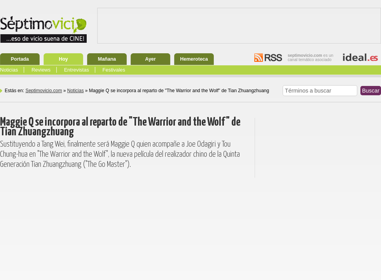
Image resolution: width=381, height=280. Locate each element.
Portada (20, 59)
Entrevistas (76, 70)
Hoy (63, 59)
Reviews (41, 70)
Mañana (107, 59)
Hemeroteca (194, 59)
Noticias (9, 70)
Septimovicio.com (43, 90)
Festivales (114, 70)
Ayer (150, 59)
